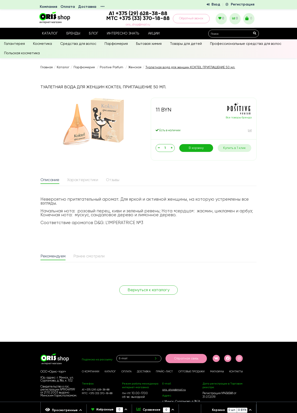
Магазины (217, 371)
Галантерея (14, 44)
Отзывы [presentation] (112, 180)
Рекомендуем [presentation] (53, 256)
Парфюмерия (116, 44)
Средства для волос (78, 44)
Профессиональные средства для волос (245, 44)
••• (102, 7)
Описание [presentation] (49, 180)
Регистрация (242, 4)
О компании (90, 371)
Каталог (50, 33)
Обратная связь (186, 358)
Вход (215, 4)
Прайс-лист (164, 371)
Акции (154, 33)
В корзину (196, 148)
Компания (48, 7)
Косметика (42, 44)
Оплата (67, 7)
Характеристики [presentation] (82, 180)
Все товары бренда (239, 117)
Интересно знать (123, 33)
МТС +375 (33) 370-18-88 (138, 18)
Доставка (87, 7)
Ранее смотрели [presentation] (89, 256)
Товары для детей (186, 44)
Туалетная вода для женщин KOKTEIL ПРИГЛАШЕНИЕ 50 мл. (190, 67)
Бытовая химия (149, 44)
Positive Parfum (112, 67)
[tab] (49, 180)
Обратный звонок (191, 18)
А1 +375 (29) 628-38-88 (95, 389)
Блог (93, 33)
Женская (134, 67)
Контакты (236, 371)
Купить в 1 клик (234, 148)
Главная (46, 67)
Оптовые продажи (191, 371)
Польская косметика (22, 53)
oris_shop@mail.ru (138, 24)
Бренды (73, 33)
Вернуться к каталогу (148, 290)
